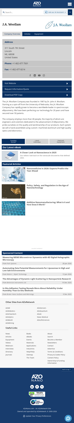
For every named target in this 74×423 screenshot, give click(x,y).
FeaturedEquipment (61, 141)
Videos (8, 343)
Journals (9, 355)
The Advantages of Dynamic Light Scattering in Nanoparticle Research (37, 278)
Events (29, 340)
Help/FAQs (30, 352)
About (50, 334)
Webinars (9, 346)
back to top (66, 369)
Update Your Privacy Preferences (37, 416)
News (8, 334)
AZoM (8, 308)
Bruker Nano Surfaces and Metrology (20, 294)
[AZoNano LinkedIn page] (32, 387)
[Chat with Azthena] (68, 418)
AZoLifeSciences (43, 320)
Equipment (10, 340)
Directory (9, 352)
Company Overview (12, 34)
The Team (30, 358)
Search (50, 337)
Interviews (10, 349)
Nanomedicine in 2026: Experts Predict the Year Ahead (47, 169)
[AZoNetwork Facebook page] (37, 387)
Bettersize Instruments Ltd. (16, 282)
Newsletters (52, 343)
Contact (50, 346)
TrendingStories (13, 141)
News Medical (42, 317)
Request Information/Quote (17, 89)
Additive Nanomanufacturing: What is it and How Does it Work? (48, 203)
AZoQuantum (42, 311)
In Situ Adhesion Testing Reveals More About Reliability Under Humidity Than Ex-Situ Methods (33, 289)
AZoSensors (41, 308)
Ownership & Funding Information (56, 362)
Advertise (51, 349)
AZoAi (39, 314)
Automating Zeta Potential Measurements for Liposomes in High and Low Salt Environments (36, 269)
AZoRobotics (10, 311)
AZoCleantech (11, 314)
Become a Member (55, 340)
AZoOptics (9, 317)
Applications (31, 346)
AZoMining (10, 323)
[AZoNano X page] (42, 387)
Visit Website (10, 83)
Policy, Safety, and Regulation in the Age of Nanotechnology (47, 186)
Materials (30, 343)
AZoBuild (9, 320)
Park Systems (11, 263)
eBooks (29, 337)
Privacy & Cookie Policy (56, 355)
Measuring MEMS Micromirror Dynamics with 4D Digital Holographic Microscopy (36, 258)
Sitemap (29, 355)
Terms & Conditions (55, 352)
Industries (30, 349)
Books (28, 334)
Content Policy (53, 358)
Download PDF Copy (13, 95)
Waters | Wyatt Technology (16, 274)
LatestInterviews (37, 141)
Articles (8, 337)
